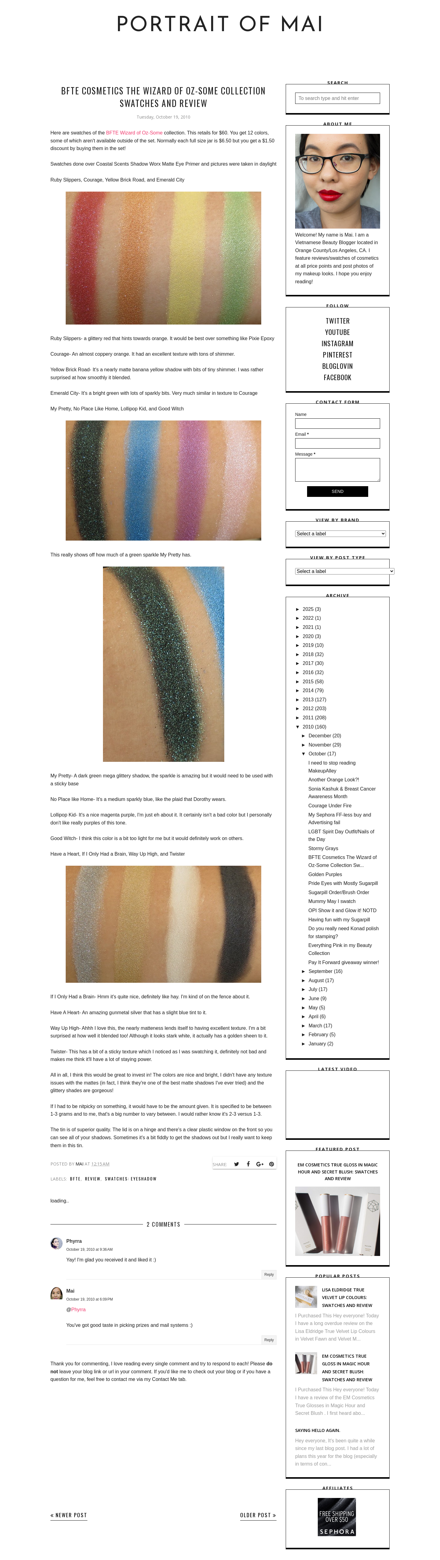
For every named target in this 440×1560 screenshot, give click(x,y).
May (313, 1007)
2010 (308, 726)
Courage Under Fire (329, 805)
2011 (308, 717)
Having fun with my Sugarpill (339, 919)
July (313, 989)
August (316, 980)
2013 (308, 699)
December (320, 735)
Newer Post (71, 1515)
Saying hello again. (317, 1430)
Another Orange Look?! (333, 779)
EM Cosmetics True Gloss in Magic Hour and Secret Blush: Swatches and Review (338, 1171)
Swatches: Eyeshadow (131, 1178)
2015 (308, 681)
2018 (308, 654)
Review (93, 1178)
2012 (308, 708)
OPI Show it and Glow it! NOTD (342, 910)
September (320, 971)
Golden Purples (325, 874)
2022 (308, 618)
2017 (308, 663)
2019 (308, 645)
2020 (308, 636)
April (313, 1016)
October (317, 753)
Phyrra (74, 1241)
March (315, 1025)
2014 (308, 690)
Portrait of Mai (220, 26)
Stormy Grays (323, 848)
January (317, 1043)
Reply (269, 1274)
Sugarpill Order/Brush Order (338, 892)
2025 (308, 609)
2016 (308, 672)
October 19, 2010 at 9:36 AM (89, 1249)
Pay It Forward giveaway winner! (343, 962)
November (320, 744)
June (314, 998)
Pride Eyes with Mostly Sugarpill (343, 883)
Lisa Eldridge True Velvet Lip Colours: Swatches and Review (347, 1297)
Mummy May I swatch (332, 901)
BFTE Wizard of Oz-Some (135, 132)
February (318, 1034)
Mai (70, 1291)
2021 (308, 627)
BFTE (75, 1178)
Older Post (255, 1515)
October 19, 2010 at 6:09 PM (89, 1299)
